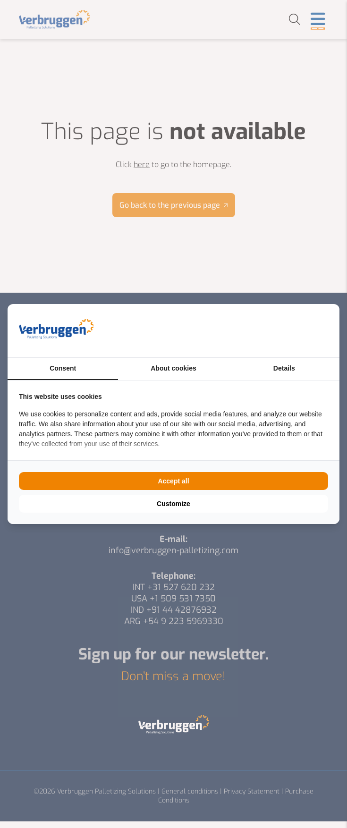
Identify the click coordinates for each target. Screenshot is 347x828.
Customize (173, 503)
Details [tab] (284, 368)
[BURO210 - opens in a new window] (292, 330)
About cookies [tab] (173, 368)
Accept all (173, 481)
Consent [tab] (63, 368)
